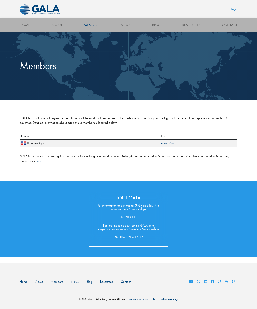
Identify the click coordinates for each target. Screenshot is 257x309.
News (125, 30)
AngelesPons (167, 149)
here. (38, 167)
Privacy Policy (150, 299)
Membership (128, 223)
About (56, 30)
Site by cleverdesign (169, 299)
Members (91, 30)
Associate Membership (129, 243)
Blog (156, 30)
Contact (229, 30)
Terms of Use (133, 299)
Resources (191, 30)
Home (25, 30)
